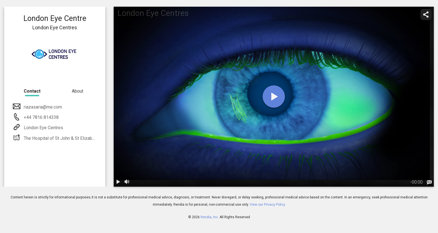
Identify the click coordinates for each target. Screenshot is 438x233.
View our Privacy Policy (267, 204)
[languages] (429, 182)
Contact (32, 91)
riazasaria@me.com (42, 107)
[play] (274, 96)
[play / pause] (118, 182)
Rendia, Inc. (210, 217)
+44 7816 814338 (41, 117)
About (77, 91)
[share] (426, 14)
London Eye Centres (43, 127)
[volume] (127, 182)
